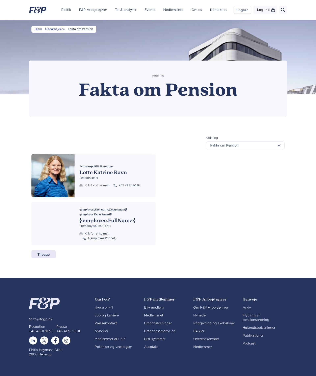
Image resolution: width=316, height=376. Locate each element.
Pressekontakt (106, 323)
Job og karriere (107, 315)
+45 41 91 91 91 (40, 331)
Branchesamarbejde (160, 331)
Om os (196, 10)
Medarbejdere (54, 29)
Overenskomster (206, 339)
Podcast (249, 343)
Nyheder (101, 331)
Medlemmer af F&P (110, 339)
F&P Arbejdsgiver (93, 10)
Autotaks (151, 347)
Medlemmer (202, 347)
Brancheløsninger (158, 323)
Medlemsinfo (173, 10)
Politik (66, 10)
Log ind (266, 10)
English (242, 10)
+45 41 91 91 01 (68, 331)
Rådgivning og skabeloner (214, 323)
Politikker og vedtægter (113, 347)
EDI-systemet (154, 339)
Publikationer (253, 335)
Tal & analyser (125, 10)
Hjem (38, 29)
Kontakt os (218, 10)
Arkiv (247, 307)
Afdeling (212, 138)
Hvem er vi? (104, 307)
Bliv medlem (154, 307)
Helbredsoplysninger (259, 327)
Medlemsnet (153, 315)
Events (149, 10)
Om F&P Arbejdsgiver (210, 307)
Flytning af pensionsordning (256, 318)
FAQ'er (198, 331)
